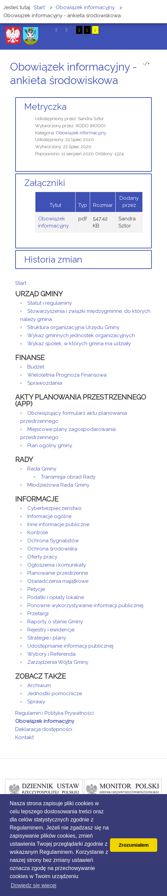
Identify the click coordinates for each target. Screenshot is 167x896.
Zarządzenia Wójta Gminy (57, 662)
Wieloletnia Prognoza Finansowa (67, 375)
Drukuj (141, 93)
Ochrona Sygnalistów (53, 541)
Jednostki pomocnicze (54, 693)
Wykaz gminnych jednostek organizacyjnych (81, 335)
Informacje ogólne (49, 516)
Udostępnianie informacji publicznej (70, 646)
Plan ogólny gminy (49, 445)
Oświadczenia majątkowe (57, 581)
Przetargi (38, 613)
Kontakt (24, 737)
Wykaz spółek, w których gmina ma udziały (79, 344)
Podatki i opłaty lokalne (55, 597)
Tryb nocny (66, 29)
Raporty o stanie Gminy (55, 622)
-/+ (146, 64)
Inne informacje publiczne (58, 524)
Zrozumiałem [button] (134, 845)
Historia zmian (53, 259)
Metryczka (45, 107)
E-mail (149, 93)
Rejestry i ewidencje (51, 630)
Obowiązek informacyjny (81, 132)
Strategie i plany (46, 638)
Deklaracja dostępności (43, 729)
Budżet (35, 367)
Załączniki (44, 183)
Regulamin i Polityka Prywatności (54, 713)
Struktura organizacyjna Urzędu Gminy (73, 327)
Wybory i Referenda (51, 654)
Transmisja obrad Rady (68, 477)
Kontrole (37, 533)
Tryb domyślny (56, 29)
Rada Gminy (41, 469)
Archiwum (39, 685)
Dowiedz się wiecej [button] (33, 885)
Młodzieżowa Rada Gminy (58, 485)
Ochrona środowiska (52, 549)
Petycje (36, 589)
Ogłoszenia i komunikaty (56, 565)
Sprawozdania (44, 383)
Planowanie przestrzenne (57, 573)
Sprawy (36, 702)
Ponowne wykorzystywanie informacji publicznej (85, 605)
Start (20, 283)
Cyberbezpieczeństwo (54, 508)
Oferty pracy (42, 557)
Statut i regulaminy (49, 303)
